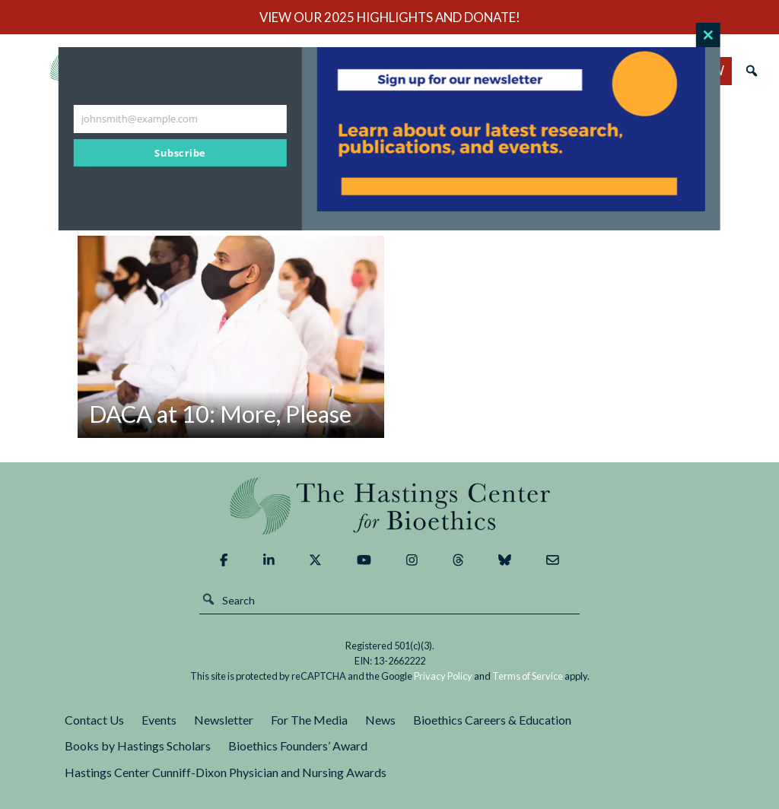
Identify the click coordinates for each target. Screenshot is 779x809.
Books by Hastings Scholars (138, 745)
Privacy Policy (443, 676)
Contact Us (94, 719)
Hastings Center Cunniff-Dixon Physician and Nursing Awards (225, 772)
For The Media (309, 719)
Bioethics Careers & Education (492, 719)
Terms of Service (527, 676)
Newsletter (223, 719)
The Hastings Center (389, 506)
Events (158, 719)
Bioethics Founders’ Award (297, 745)
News (380, 719)
